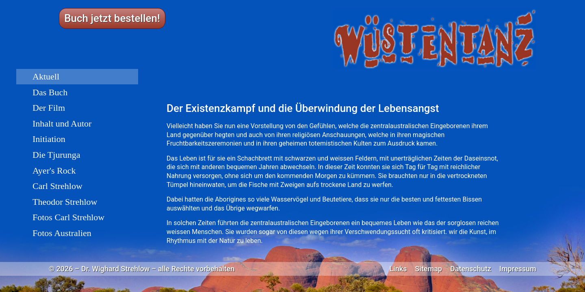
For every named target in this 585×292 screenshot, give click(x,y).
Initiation (48, 139)
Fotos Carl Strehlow (68, 217)
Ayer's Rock (54, 170)
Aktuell (45, 76)
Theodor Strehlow (64, 202)
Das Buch (49, 92)
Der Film (48, 108)
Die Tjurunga (56, 155)
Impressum (517, 269)
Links (398, 269)
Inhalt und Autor (61, 123)
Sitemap (428, 269)
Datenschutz (470, 269)
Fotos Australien (61, 233)
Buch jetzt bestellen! (112, 18)
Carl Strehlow (57, 186)
